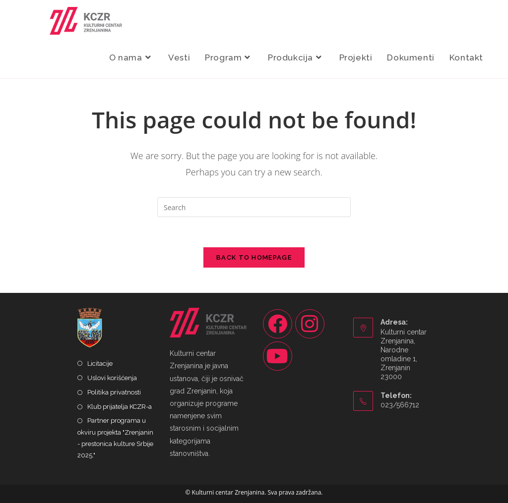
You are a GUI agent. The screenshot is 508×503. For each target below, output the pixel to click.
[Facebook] (277, 323)
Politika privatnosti (114, 392)
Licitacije (100, 363)
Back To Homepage (254, 257)
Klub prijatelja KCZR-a (119, 406)
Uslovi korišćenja (112, 378)
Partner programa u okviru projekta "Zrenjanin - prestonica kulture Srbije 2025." (115, 438)
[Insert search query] (254, 207)
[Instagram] (309, 323)
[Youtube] (277, 356)
